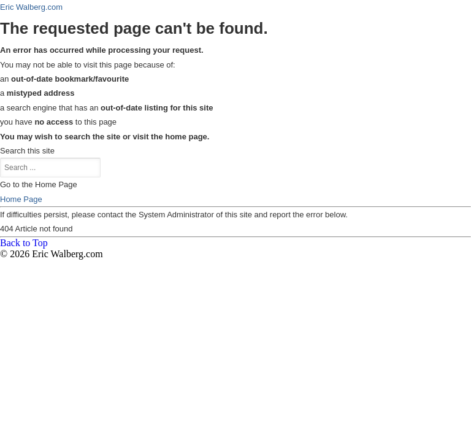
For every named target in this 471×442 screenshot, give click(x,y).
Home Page (21, 199)
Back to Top (24, 243)
